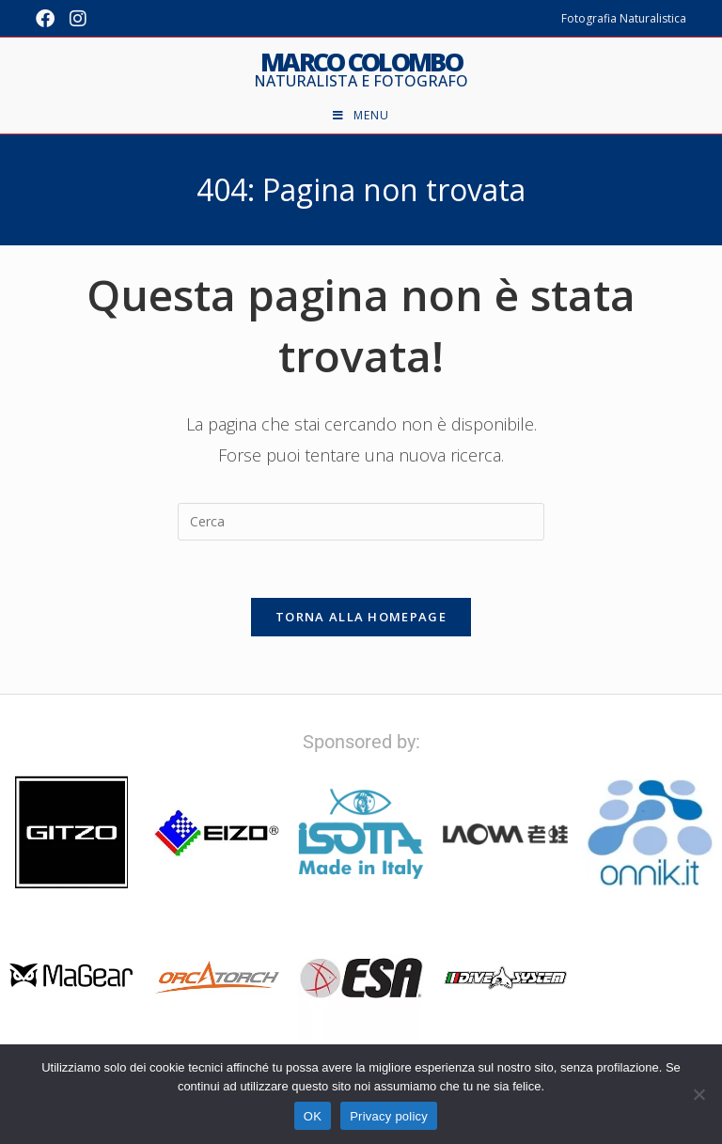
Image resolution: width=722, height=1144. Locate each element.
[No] (698, 1094)
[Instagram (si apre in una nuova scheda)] (78, 18)
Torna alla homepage (361, 616)
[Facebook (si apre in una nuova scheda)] (49, 18)
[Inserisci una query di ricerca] (361, 522)
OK (313, 1116)
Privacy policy (389, 1116)
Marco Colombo (360, 69)
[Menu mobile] (361, 116)
